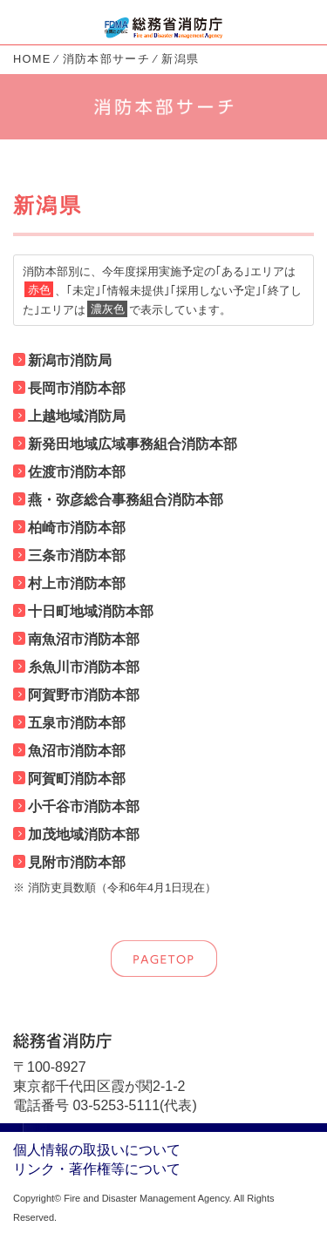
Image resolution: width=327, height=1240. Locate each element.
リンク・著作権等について (97, 1169)
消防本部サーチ (106, 58)
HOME (32, 58)
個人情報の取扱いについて (97, 1149)
